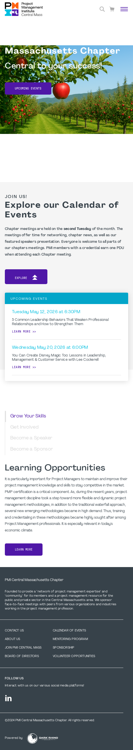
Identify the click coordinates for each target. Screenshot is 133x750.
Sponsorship (63, 647)
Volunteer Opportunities (74, 656)
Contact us (14, 630)
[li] (8, 698)
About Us (12, 639)
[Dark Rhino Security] (42, 738)
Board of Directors (22, 656)
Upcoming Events (28, 88)
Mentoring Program (70, 639)
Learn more (21, 331)
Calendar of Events (69, 630)
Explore (26, 278)
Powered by (14, 738)
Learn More (24, 549)
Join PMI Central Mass (23, 647)
